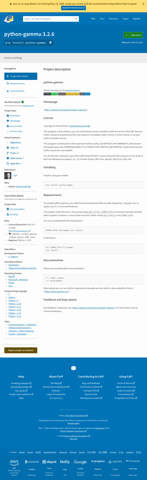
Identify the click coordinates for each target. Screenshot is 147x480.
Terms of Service (124, 383)
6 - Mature (13, 256)
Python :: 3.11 (15, 306)
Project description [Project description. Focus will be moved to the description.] (17, 76)
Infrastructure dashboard (55, 386)
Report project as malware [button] (20, 350)
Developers (14, 264)
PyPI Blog (55, 383)
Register (137, 18)
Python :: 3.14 (15, 316)
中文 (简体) (91, 452)
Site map (73, 438)
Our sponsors (56, 398)
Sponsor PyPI (91, 394)
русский (113, 452)
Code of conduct (124, 390)
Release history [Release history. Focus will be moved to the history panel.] (15, 83)
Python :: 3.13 (15, 313)
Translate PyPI (89, 390)
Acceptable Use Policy (125, 398)
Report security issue (126, 386)
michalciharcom (78, 126)
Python (12, 297)
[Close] (143, 3)
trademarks (99, 428)
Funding (12, 214)
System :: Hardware (18, 334)
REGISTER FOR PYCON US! (72, 8)
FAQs (21, 398)
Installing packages (20, 383)
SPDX (10, 231)
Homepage (13, 120)
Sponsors (113, 18)
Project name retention (20, 394)
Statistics (56, 390)
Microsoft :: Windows (18, 279)
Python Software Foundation (72, 431)
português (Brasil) (49, 452)
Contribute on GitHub (90, 386)
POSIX (11, 282)
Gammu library (73, 90)
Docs (102, 18)
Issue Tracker (14, 126)
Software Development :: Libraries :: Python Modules (21, 329)
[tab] (20, 76)
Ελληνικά (73, 452)
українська (63, 452)
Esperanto (129, 452)
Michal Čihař (22, 186)
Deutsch (82, 452)
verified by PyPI (28, 105)
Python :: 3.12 (15, 309)
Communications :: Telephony (22, 324)
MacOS (12, 276)
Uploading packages (19, 386)
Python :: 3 (13, 300)
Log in (125, 18)
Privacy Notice (124, 394)
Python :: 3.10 (15, 303)
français (30, 452)
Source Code (14, 131)
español (22, 452)
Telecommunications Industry (22, 268)
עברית (121, 452)
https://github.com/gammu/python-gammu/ (66, 109)
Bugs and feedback (91, 383)
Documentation (15, 209)
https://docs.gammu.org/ (57, 291)
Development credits (90, 398)
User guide (20, 390)
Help (93, 18)
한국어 (138, 452)
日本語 (38, 452)
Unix (11, 286)
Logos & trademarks (56, 394)
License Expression (21, 231)
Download (13, 115)
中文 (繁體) (103, 452)
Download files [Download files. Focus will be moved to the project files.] (15, 91)
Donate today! (74, 423)
